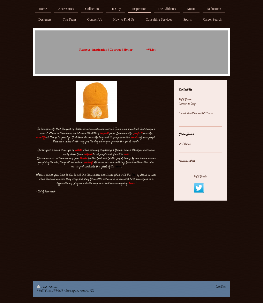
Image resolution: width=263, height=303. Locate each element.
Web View (221, 287)
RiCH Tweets (200, 177)
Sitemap (53, 287)
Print (42, 287)
